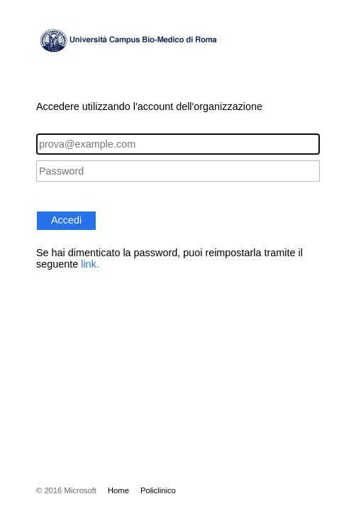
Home (118, 490)
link (88, 264)
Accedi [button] (66, 220)
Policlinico (158, 490)
